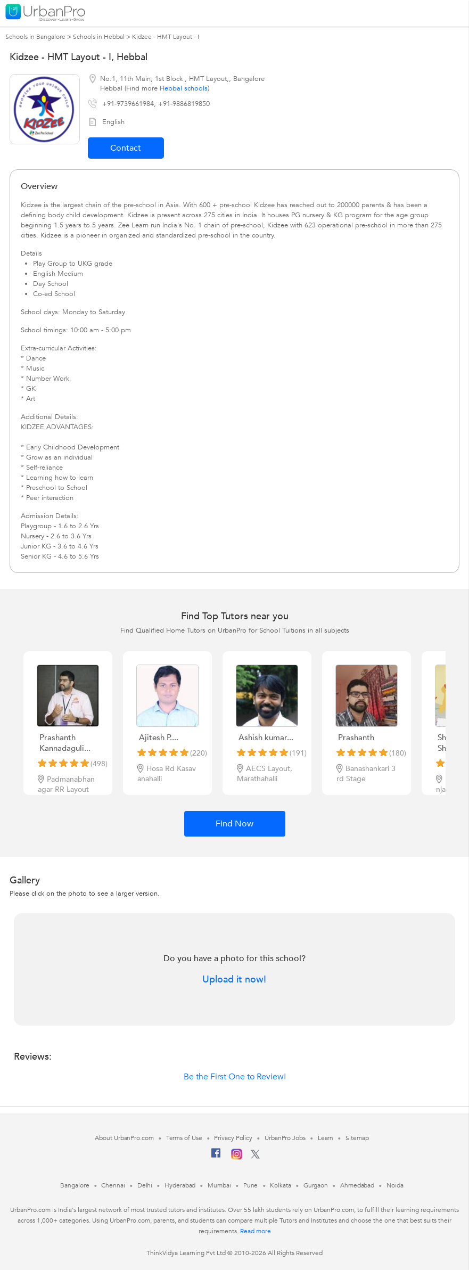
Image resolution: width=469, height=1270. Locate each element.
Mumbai (219, 1185)
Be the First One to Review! (235, 1077)
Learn (326, 1138)
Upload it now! (234, 980)
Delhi (145, 1185)
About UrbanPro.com (124, 1138)
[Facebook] (216, 1157)
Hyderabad (179, 1185)
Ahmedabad (357, 1185)
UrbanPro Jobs (285, 1138)
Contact (125, 148)
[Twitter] (255, 1156)
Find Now (234, 824)
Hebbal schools (184, 88)
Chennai (113, 1185)
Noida (395, 1185)
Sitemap (356, 1138)
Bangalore (74, 1185)
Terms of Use (184, 1138)
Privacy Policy (233, 1138)
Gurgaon (315, 1185)
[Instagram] (236, 1157)
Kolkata (280, 1185)
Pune (250, 1185)
